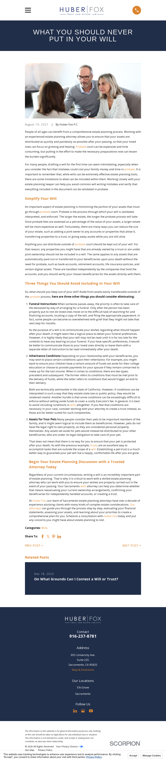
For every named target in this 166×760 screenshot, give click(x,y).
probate (129, 169)
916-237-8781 (83, 636)
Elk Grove (83, 687)
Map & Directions (83, 670)
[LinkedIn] (75, 711)
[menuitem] (29, 750)
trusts (94, 445)
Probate (81, 146)
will (93, 449)
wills (73, 405)
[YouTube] (91, 711)
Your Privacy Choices (69, 746)
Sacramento (83, 694)
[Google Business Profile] (83, 711)
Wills (44, 528)
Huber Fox (39, 500)
